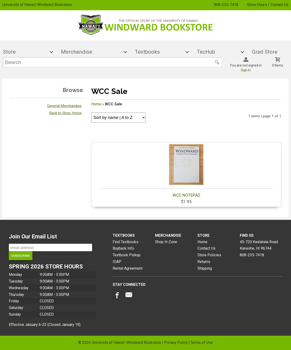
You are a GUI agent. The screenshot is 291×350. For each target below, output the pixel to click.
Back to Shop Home (65, 113)
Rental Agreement (127, 268)
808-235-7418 (226, 4)
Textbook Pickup (126, 255)
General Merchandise (64, 106)
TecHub (217, 52)
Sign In (246, 70)
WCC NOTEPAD (186, 171)
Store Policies (209, 255)
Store (25, 52)
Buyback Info (123, 248)
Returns (203, 261)
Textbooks (158, 52)
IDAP (117, 261)
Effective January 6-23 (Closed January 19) (44, 324)
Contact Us (206, 248)
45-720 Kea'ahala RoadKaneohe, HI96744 (259, 245)
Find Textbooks (125, 242)
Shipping (204, 268)
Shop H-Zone (166, 242)
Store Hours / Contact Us (268, 4)
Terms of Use (201, 342)
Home (96, 104)
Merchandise (91, 52)
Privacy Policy (175, 342)
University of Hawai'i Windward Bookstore (37, 4)
